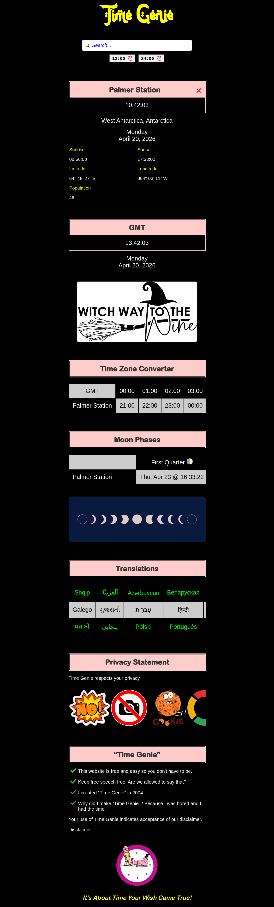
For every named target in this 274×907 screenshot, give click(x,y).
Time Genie (137, 16)
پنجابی (110, 626)
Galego (82, 609)
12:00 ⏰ (122, 58)
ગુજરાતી (110, 609)
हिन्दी (183, 610)
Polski (144, 626)
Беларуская (183, 592)
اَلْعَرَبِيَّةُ (109, 592)
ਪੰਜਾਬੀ (82, 626)
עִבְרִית (143, 609)
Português (183, 626)
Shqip (82, 592)
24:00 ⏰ (151, 58)
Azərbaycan (143, 592)
